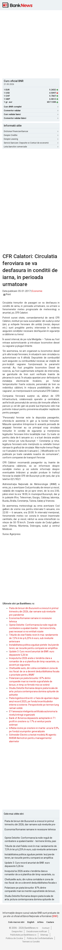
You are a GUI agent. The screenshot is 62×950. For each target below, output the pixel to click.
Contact (45, 928)
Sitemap (44, 935)
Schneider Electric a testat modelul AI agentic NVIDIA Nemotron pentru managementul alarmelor (32, 738)
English (30, 922)
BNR (55, 916)
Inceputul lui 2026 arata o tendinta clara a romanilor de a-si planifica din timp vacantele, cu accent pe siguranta (34, 661)
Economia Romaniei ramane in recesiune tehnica (30, 829)
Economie (37, 291)
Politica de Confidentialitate (40, 938)
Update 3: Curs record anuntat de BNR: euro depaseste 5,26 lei (27, 864)
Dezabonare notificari (36, 931)
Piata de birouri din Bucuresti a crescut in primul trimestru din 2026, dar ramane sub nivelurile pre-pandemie (33, 611)
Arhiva (40, 922)
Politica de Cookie (14, 938)
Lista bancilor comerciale (31, 147)
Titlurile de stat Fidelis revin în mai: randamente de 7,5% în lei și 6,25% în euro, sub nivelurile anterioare (33, 638)
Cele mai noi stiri (16, 922)
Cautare (50, 922)
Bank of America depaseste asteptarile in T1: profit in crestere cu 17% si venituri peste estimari (32, 721)
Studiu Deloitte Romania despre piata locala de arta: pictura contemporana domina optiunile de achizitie (34, 691)
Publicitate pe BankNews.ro (23, 935)
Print (7, 294)
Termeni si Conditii (31, 941)
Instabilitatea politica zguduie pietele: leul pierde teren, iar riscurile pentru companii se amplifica (29, 856)
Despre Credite (31, 135)
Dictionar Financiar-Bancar (31, 131)
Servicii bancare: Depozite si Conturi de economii (31, 143)
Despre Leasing (31, 139)
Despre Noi (17, 931)
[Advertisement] (31, 44)
